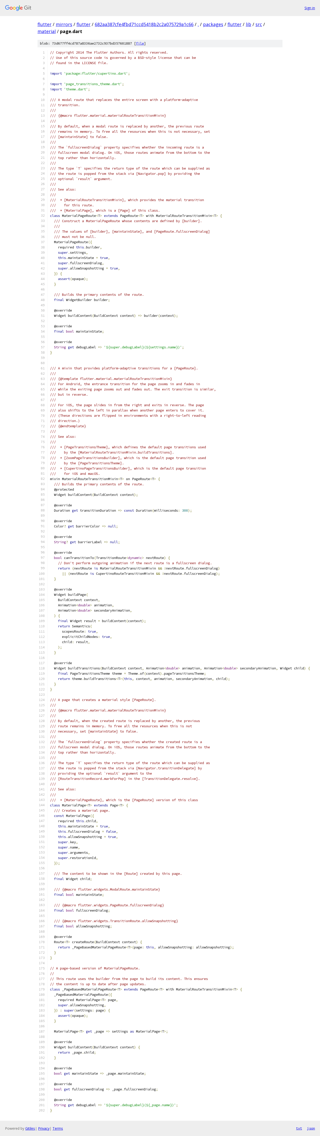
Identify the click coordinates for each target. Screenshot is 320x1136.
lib (248, 24)
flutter (45, 24)
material (47, 31)
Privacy (44, 1128)
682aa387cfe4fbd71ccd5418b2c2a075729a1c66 (144, 24)
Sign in (309, 8)
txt (299, 1128)
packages (213, 24)
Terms (57, 1128)
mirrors (64, 24)
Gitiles (30, 1128)
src (259, 24)
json (311, 1128)
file (140, 43)
